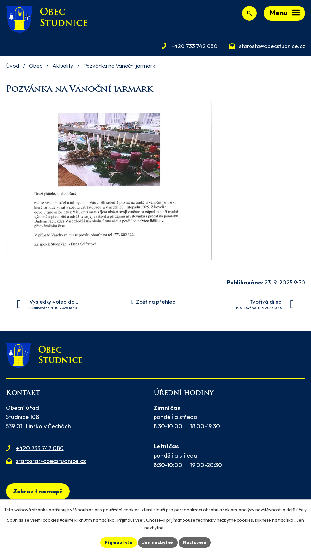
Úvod (12, 65)
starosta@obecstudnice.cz (51, 460)
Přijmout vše (118, 542)
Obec (35, 65)
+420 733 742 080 (40, 448)
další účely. (296, 510)
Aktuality (62, 65)
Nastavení (194, 542)
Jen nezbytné (157, 542)
